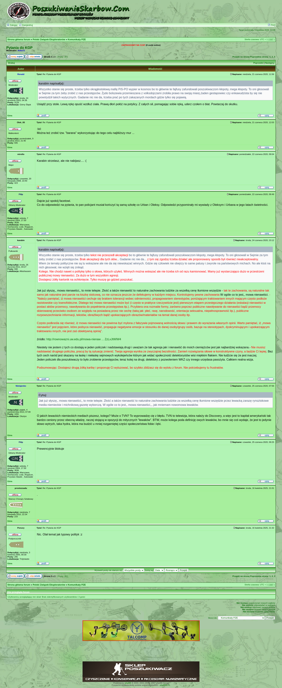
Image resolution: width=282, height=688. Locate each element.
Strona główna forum (18, 39)
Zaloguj (12, 25)
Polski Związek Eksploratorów (49, 39)
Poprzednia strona (259, 57)
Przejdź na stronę (241, 57)
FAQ (271, 25)
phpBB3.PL (165, 685)
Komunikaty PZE (77, 39)
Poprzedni (258, 63)
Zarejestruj (26, 25)
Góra (9, 115)
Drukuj (11, 63)
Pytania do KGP (19, 48)
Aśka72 (21, 50)
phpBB (128, 683)
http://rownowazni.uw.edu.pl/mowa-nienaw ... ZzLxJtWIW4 (83, 339)
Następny (269, 63)
